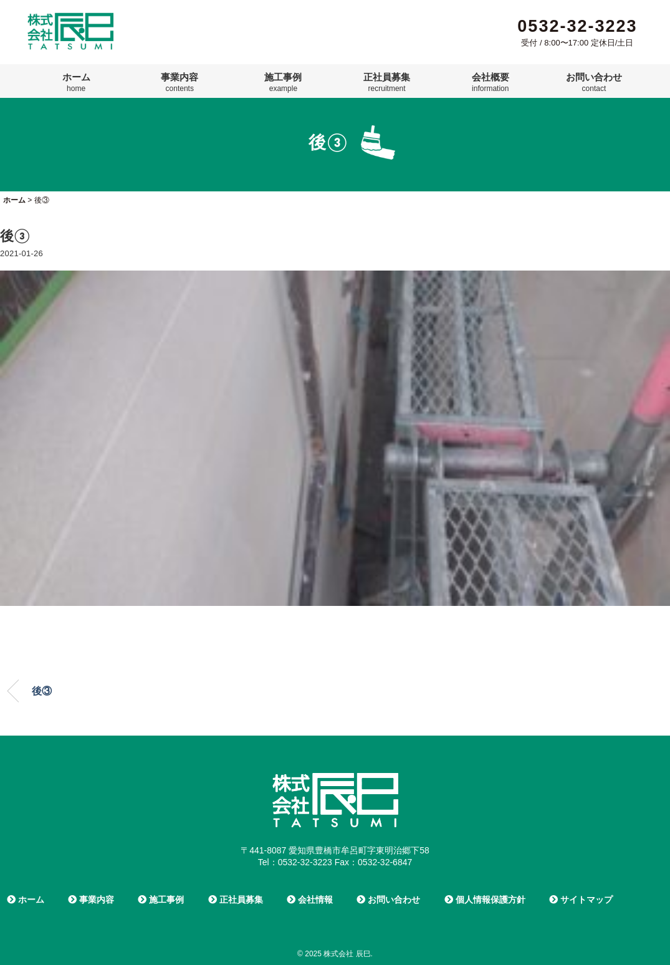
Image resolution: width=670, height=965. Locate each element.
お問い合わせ (594, 82)
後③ (42, 691)
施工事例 (283, 82)
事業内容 (179, 82)
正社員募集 (386, 82)
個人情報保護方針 (484, 900)
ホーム (76, 82)
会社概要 (490, 82)
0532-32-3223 (577, 26)
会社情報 (310, 900)
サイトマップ (581, 900)
